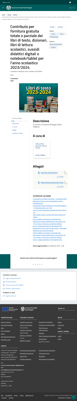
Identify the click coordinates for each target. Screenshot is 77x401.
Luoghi (59, 336)
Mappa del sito (29, 395)
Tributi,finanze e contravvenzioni (43, 329)
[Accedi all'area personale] (70, 2)
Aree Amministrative (6, 325)
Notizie (15, 15)
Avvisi (59, 328)
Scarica (60, 177)
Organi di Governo (6, 322)
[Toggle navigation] (3, 8)
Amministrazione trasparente (47, 351)
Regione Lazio (6, 2)
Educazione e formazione (46, 322)
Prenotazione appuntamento (28, 351)
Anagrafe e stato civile (26, 322)
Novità (9, 15)
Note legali (42, 356)
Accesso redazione (71, 398)
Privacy (16, 395)
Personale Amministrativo (8, 337)
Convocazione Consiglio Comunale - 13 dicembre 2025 (50, 199)
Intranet (11, 398)
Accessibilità (8, 395)
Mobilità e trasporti (25, 341)
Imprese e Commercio (26, 330)
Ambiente (41, 333)
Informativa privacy (44, 353)
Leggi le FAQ (23, 356)
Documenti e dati (5, 340)
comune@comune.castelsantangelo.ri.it (12, 370)
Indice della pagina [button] (17, 118)
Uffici (2, 328)
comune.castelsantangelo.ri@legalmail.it (12, 365)
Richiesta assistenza (25, 359)
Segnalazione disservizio (26, 353)
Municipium (61, 398)
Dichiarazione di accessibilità (47, 359)
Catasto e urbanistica (26, 336)
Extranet (4, 398)
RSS (2, 395)
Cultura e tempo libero (26, 325)
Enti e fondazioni (5, 331)
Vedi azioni (61, 27)
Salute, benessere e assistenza (47, 336)
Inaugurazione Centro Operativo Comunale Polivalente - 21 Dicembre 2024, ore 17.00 (49, 207)
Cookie (22, 395)
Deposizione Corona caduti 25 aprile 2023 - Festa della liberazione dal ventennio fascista (49, 229)
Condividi (53, 27)
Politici (3, 334)
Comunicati (61, 325)
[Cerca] (74, 8)
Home (3, 15)
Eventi (59, 339)
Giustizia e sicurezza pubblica (47, 325)
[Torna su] (73, 397)
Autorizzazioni (43, 339)
